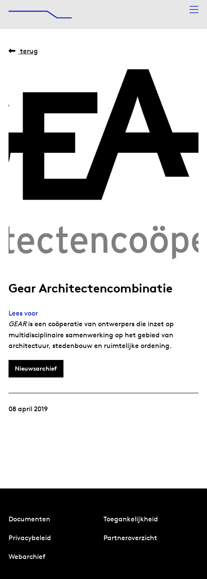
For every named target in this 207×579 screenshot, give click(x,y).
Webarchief (27, 557)
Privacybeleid (30, 538)
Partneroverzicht (130, 538)
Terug (23, 51)
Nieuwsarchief (36, 368)
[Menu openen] (194, 10)
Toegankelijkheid (131, 519)
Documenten (29, 519)
